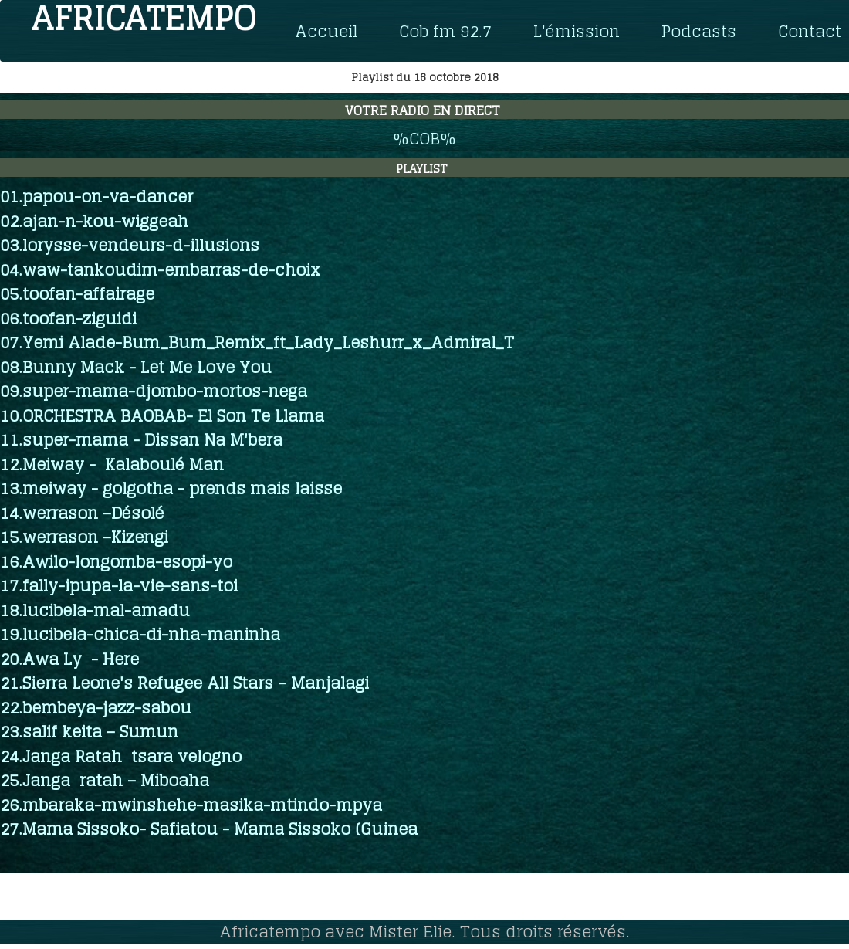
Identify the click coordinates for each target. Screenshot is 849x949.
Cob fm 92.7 (445, 31)
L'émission (576, 31)
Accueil (326, 31)
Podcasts (698, 31)
